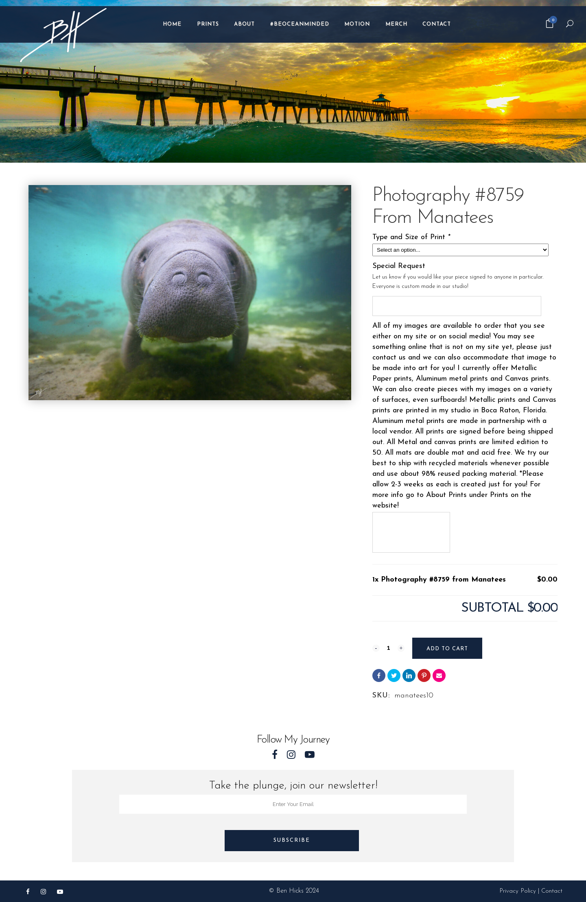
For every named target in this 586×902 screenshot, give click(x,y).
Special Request (398, 266)
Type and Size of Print (412, 237)
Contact (551, 891)
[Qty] (388, 647)
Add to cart (447, 648)
